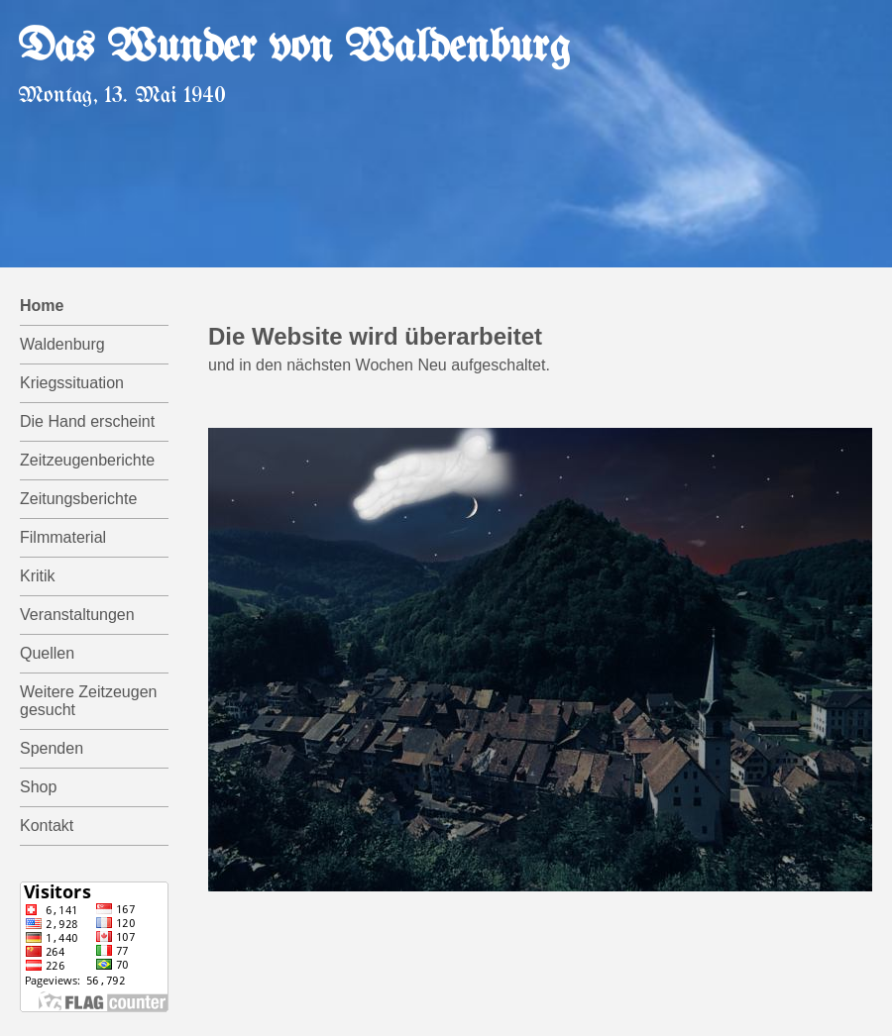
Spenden (51, 748)
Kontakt (46, 825)
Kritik (38, 576)
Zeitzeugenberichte (87, 460)
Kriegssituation (72, 382)
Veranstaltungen (77, 614)
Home (41, 305)
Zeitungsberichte (78, 498)
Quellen (47, 653)
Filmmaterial (63, 537)
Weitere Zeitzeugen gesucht (88, 700)
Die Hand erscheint (87, 421)
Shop (38, 786)
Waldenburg (62, 344)
